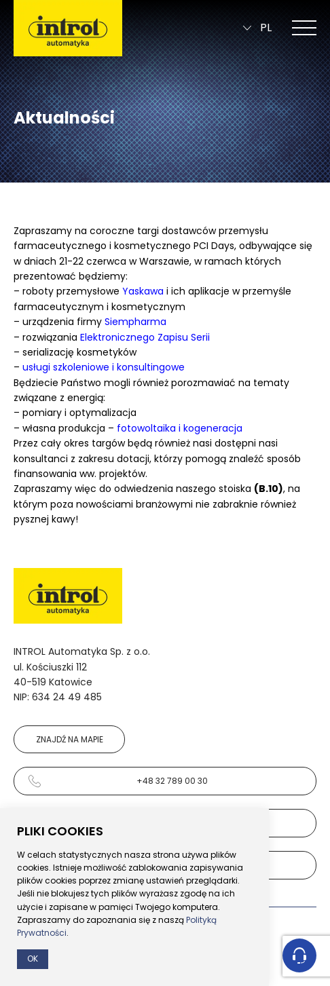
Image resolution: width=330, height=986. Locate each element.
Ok (32, 958)
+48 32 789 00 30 (118, 781)
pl (257, 28)
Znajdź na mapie (69, 739)
